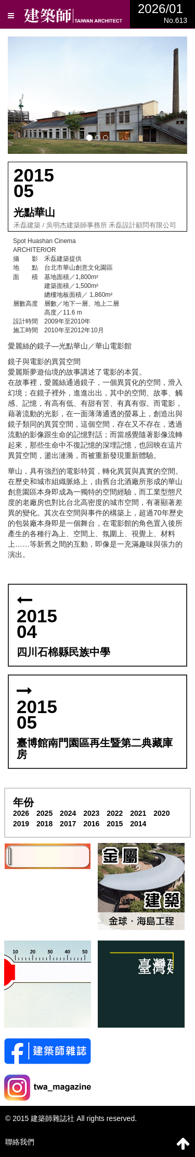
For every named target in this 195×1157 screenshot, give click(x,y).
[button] (97, 95)
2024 (68, 813)
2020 (161, 813)
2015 (115, 823)
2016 (91, 823)
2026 (21, 813)
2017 (68, 823)
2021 (138, 813)
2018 (44, 823)
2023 (91, 813)
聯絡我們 (19, 1142)
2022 (115, 813)
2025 (44, 813)
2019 (21, 823)
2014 (138, 823)
